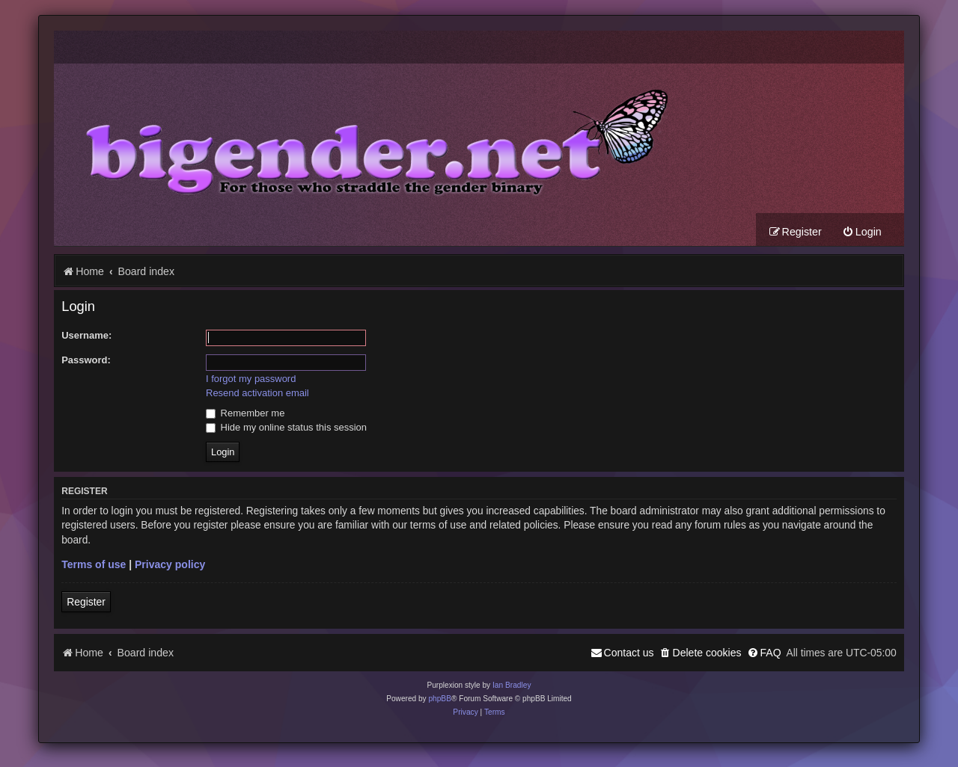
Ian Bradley (511, 685)
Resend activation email (257, 392)
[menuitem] (862, 232)
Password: (86, 360)
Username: (86, 335)
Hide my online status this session (286, 427)
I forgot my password (251, 378)
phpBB (439, 698)
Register (86, 602)
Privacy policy (170, 564)
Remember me (245, 413)
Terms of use (93, 564)
